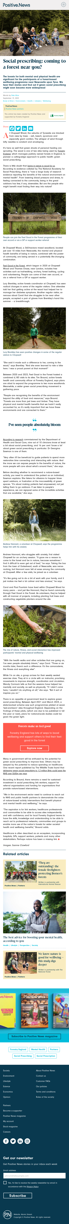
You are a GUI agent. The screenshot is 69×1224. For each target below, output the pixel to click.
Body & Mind (8, 101)
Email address (9, 1170)
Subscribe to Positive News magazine (35, 1036)
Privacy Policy (33, 1186)
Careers (6, 1132)
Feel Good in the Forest (14, 265)
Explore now (34, 748)
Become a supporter (12, 1110)
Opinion (6, 1097)
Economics (8, 1091)
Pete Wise (15, 95)
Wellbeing (47, 101)
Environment (20, 101)
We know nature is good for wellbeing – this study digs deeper (51, 959)
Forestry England (18, 1049)
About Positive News (45, 1070)
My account (8, 1121)
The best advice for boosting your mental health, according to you (32, 939)
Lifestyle (38, 101)
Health (29, 101)
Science (6, 1086)
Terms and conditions (45, 1091)
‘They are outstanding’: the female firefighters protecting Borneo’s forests (50, 870)
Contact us (41, 1076)
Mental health (38, 1049)
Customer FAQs (43, 1081)
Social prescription (46, 1056)
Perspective (25, 945)
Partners (54, 1049)
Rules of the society (45, 1097)
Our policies (41, 1086)
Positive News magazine (14, 1116)
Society (35, 945)
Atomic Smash (26, 1214)
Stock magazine (10, 1126)
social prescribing (23, 1056)
